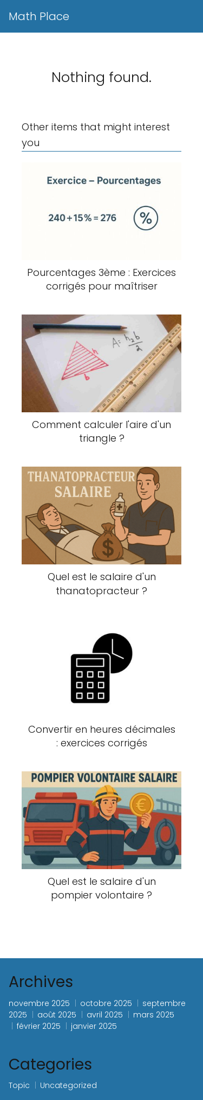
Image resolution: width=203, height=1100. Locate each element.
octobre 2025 (106, 1003)
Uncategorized (68, 1085)
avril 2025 (105, 1014)
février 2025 (39, 1026)
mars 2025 (153, 1014)
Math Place (39, 16)
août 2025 (56, 1014)
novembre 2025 (39, 1003)
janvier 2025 (94, 1026)
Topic (19, 1085)
